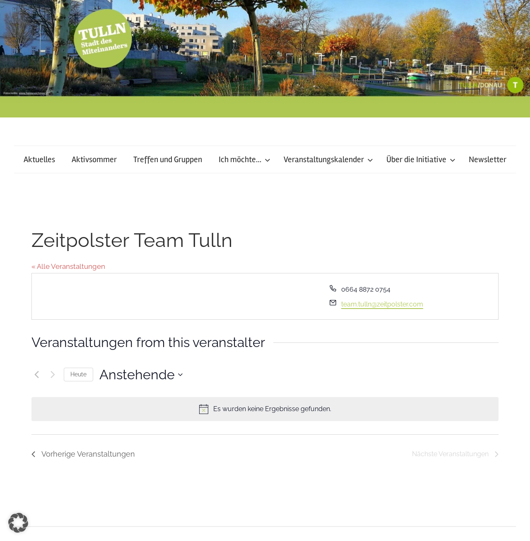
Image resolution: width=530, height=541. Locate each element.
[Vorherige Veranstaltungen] (36, 375)
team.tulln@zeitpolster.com (382, 304)
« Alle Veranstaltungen (68, 266)
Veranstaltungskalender (328, 159)
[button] (18, 523)
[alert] (265, 409)
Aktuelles (39, 159)
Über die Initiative (420, 159)
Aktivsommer (94, 159)
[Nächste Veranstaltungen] (53, 375)
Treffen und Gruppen (167, 159)
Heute (78, 374)
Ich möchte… (244, 159)
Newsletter (487, 159)
